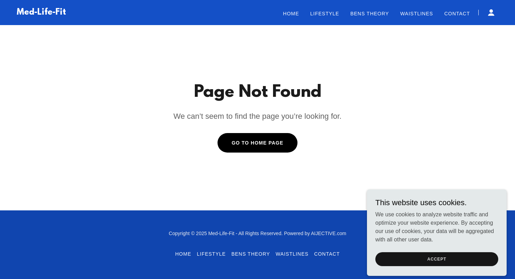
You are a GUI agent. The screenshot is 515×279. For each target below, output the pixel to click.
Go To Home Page (257, 143)
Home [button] (183, 254)
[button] (491, 13)
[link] (41, 13)
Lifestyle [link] (324, 13)
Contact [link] (457, 13)
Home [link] (291, 13)
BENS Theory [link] (369, 13)
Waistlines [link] (416, 13)
